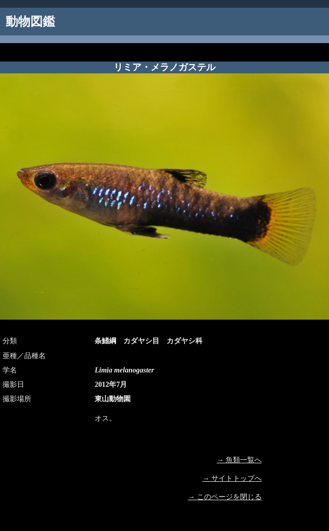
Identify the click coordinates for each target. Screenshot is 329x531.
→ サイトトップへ (232, 478)
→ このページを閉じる (225, 497)
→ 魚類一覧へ (239, 460)
